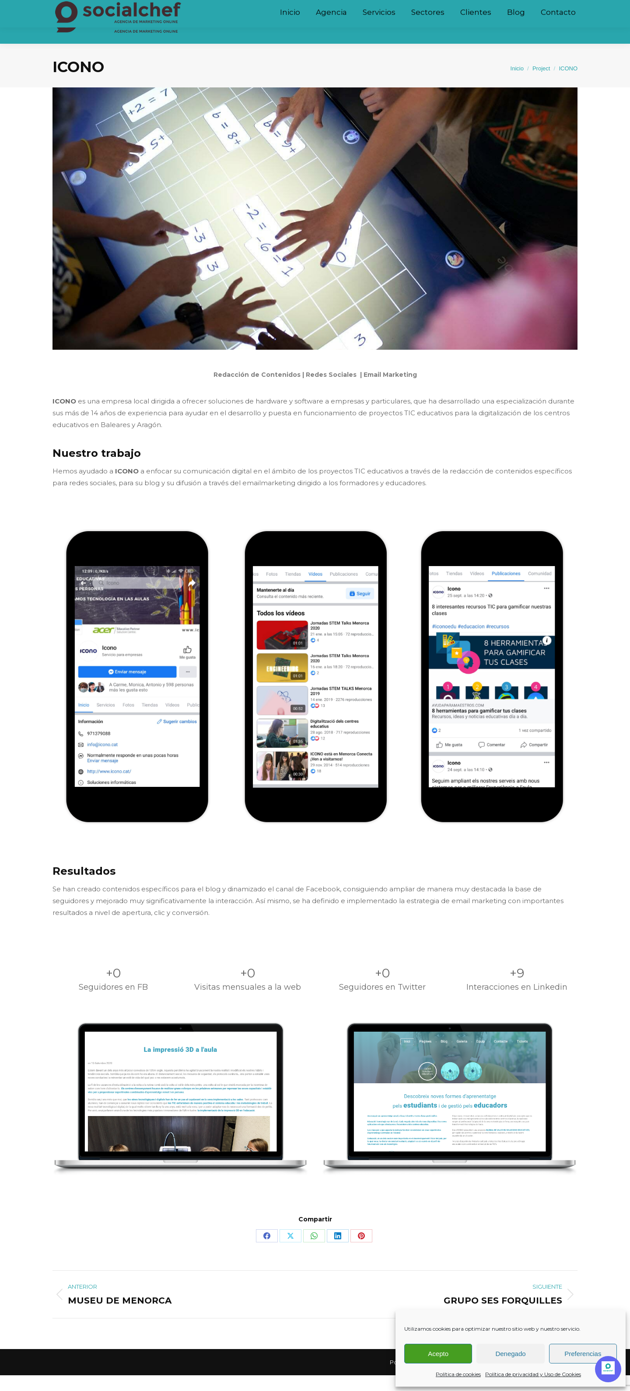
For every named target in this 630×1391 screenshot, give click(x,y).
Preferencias (582, 1353)
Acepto (438, 1353)
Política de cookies (458, 1374)
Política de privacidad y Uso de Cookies (533, 1374)
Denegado (510, 1353)
